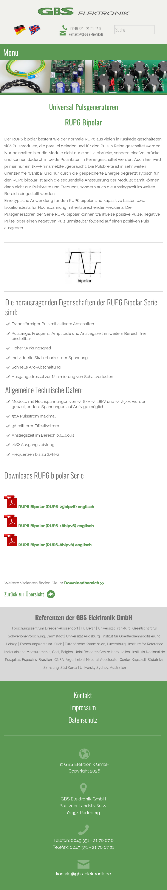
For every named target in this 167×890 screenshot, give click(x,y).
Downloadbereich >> (84, 581)
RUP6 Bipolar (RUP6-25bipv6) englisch (56, 505)
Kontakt (83, 693)
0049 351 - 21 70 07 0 (85, 28)
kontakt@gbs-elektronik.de (86, 34)
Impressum (83, 705)
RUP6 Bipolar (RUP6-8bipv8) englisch (54, 543)
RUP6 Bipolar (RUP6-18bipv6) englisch (56, 524)
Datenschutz (82, 718)
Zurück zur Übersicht (24, 592)
